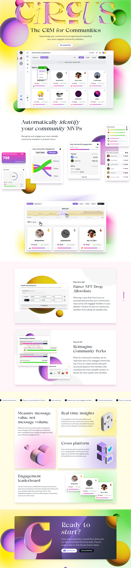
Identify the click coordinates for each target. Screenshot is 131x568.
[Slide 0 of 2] (123, 295)
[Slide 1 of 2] (123, 300)
